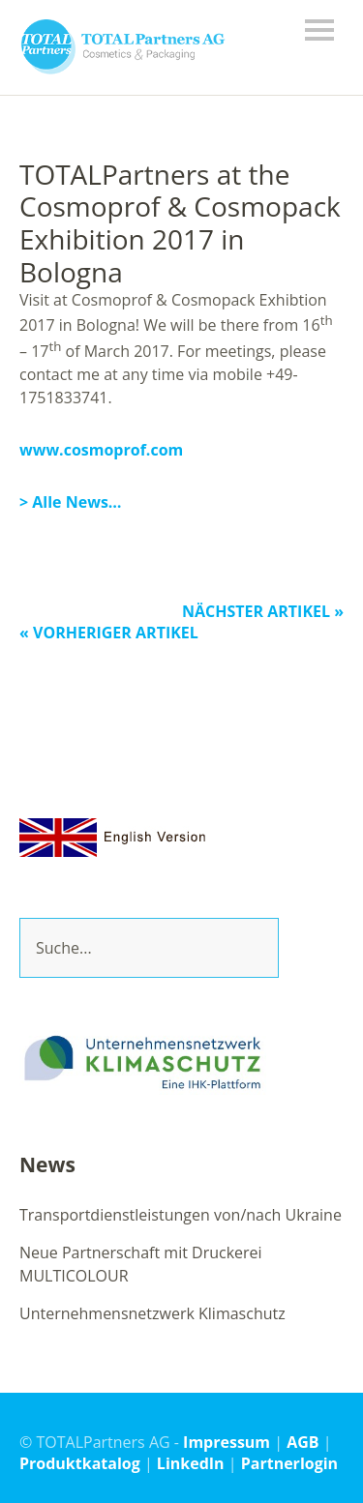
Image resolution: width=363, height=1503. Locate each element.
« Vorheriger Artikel (108, 632)
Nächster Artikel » (263, 611)
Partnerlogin (289, 1463)
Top (323, 1462)
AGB (302, 1442)
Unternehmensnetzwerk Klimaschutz (152, 1313)
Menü (319, 30)
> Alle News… (70, 502)
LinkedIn (191, 1463)
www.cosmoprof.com (101, 449)
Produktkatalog (79, 1463)
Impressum (226, 1442)
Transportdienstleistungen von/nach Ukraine (180, 1214)
